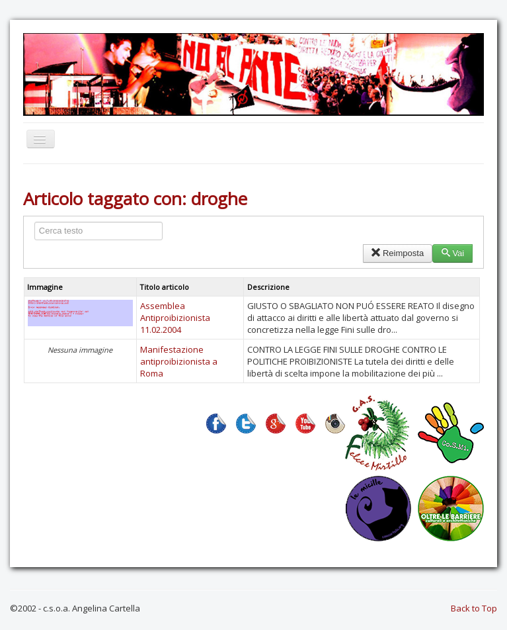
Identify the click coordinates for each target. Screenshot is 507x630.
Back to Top (474, 608)
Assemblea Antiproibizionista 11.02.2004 (175, 318)
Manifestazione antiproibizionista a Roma (178, 361)
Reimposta (397, 253)
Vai (452, 253)
